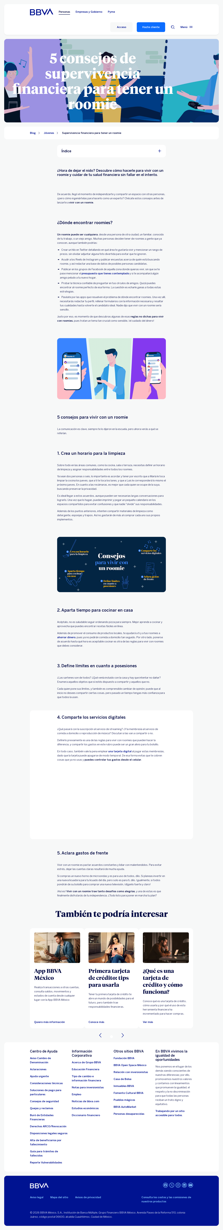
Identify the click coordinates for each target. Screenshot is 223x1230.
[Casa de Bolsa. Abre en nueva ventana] (122, 1079)
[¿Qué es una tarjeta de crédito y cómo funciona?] (166, 981)
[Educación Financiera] (85, 1069)
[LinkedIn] (184, 1185)
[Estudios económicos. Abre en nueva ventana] (85, 1108)
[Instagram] (178, 1185)
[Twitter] (171, 1185)
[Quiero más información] (49, 1022)
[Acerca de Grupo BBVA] (86, 1062)
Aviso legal (36, 1197)
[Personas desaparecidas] (129, 1114)
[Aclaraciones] (38, 1069)
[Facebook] (165, 1185)
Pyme (111, 11)
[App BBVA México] (57, 974)
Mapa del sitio (59, 1197)
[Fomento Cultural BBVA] (128, 1093)
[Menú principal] (186, 27)
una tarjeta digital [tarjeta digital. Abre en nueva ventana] (120, 751)
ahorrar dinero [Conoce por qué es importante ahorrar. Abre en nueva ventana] (66, 637)
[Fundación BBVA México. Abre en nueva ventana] (124, 1058)
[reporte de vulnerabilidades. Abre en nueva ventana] (46, 1162)
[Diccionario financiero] (86, 1115)
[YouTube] (190, 1185)
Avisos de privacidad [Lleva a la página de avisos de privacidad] (88, 1197)
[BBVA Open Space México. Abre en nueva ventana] (130, 1065)
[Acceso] (121, 27)
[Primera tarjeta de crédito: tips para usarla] (111, 977)
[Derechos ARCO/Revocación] (48, 1126)
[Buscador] (172, 27)
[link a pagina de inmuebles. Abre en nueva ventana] (124, 1086)
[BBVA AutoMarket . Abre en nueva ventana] (125, 1107)
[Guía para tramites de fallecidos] (49, 1153)
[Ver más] (166, 947)
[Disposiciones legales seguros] (48, 1133)
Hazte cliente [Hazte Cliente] (151, 27)
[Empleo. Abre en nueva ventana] (76, 1094)
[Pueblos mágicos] (124, 1100)
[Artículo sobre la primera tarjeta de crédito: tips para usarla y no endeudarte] (111, 947)
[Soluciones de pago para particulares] (49, 1092)
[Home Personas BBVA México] (41, 11)
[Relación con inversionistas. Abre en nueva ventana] (131, 1072)
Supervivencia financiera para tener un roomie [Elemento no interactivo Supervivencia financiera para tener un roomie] (91, 133)
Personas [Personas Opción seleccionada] (64, 11)
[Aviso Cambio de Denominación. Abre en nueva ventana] (49, 1060)
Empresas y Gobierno (89, 11)
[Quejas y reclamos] (41, 1108)
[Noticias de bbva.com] (85, 1101)
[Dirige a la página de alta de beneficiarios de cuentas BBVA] (49, 1142)
